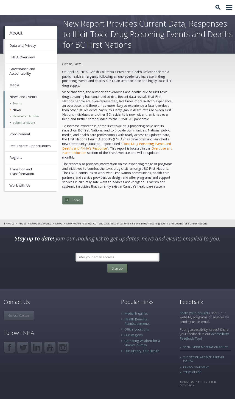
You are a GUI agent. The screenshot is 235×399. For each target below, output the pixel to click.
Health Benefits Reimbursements (137, 321)
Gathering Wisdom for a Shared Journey (142, 343)
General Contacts (18, 315)
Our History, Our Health (141, 351)
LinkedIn (36, 347)
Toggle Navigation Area (229, 7)
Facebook (9, 347)
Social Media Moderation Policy (205, 347)
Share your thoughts (195, 313)
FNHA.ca (9, 223)
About (22, 223)
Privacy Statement (196, 367)
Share (76, 200)
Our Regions (133, 335)
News (58, 223)
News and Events (40, 223)
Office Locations (136, 329)
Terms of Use (192, 372)
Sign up (117, 268)
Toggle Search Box (218, 7)
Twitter (23, 347)
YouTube (50, 347)
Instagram (63, 347)
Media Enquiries (136, 313)
